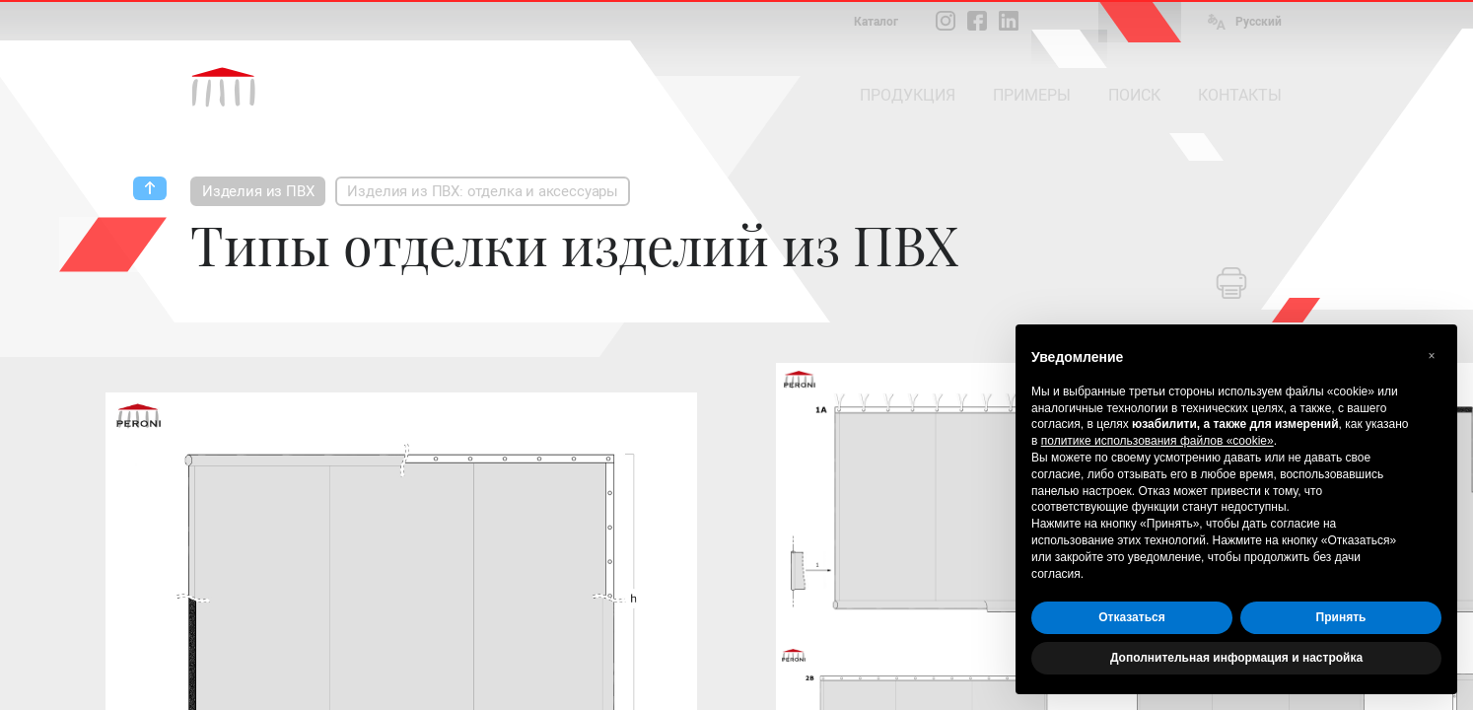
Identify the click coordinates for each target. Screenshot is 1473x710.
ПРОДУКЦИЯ (907, 95)
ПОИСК (1134, 95)
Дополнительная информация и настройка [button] (1236, 658)
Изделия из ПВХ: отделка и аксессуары (482, 191)
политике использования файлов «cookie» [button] (1157, 441)
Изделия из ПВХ (258, 191)
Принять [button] (1341, 617)
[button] (1431, 356)
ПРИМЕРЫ (1032, 95)
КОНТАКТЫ (1240, 95)
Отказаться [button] (1131, 617)
